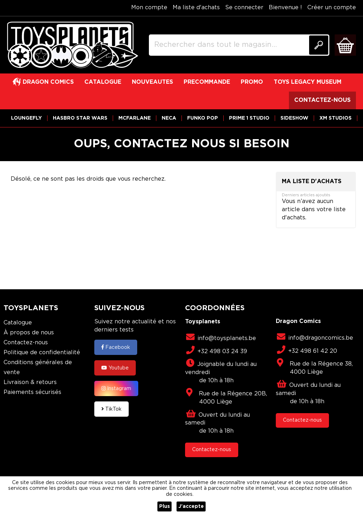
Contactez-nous (26, 342)
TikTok (111, 408)
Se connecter (244, 7)
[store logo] (72, 45)
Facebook (115, 347)
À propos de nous (29, 332)
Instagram (116, 388)
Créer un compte (331, 7)
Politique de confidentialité (42, 352)
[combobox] (239, 45)
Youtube (115, 367)
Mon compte (149, 7)
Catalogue (18, 322)
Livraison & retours (30, 382)
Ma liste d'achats (196, 7)
